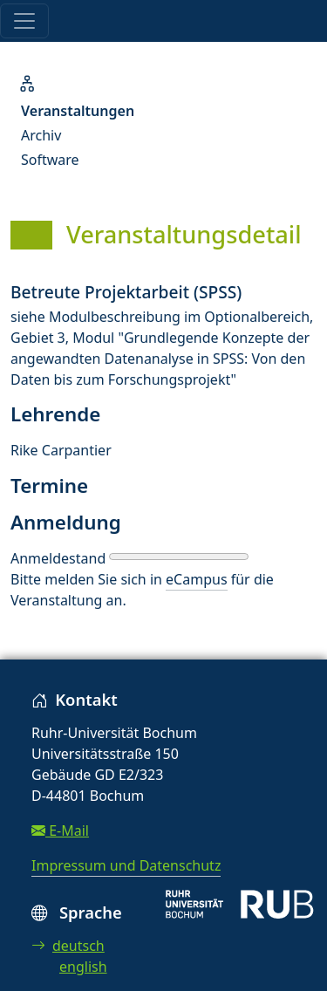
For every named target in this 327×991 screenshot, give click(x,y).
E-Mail (60, 830)
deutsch (68, 945)
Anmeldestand (58, 558)
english (83, 966)
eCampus (196, 579)
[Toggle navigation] (24, 20)
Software (50, 159)
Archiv (41, 135)
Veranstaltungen (77, 110)
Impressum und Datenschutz (126, 865)
